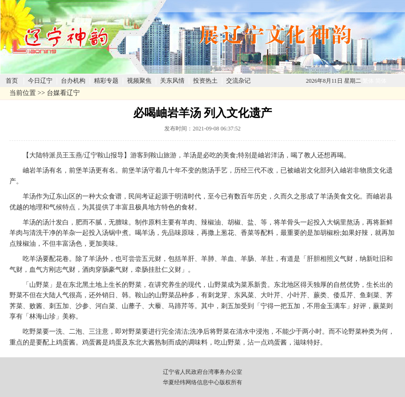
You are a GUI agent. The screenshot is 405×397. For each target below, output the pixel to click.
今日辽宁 (40, 80)
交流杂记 (238, 80)
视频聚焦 (139, 80)
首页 (12, 80)
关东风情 (172, 80)
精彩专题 (106, 80)
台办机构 (73, 80)
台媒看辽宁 (63, 92)
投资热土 (205, 80)
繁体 (368, 81)
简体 (381, 81)
